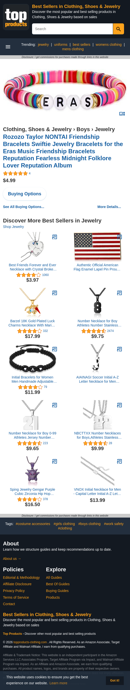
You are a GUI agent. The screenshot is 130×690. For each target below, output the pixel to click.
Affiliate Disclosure (17, 584)
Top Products (13, 634)
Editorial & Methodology (21, 578)
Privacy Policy (14, 591)
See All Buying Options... (23, 207)
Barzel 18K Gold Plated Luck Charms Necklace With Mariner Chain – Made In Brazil (32, 323)
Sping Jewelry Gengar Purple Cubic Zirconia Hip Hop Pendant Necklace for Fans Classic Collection (32, 491)
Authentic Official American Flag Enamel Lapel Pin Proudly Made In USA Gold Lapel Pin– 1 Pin (97, 267)
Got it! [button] (114, 680)
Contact (9, 604)
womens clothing (109, 45)
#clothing (65, 528)
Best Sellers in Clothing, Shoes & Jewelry (76, 6)
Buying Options (24, 193)
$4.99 (9, 180)
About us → (12, 559)
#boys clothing (89, 524)
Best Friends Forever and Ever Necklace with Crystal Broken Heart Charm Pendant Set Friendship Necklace (32, 267)
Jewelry (105, 129)
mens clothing (73, 49)
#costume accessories (33, 524)
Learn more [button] (58, 683)
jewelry (43, 45)
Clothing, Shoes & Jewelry (37, 129)
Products (53, 597)
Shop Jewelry (13, 227)
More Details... (109, 207)
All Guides (54, 578)
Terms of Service (16, 597)
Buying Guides (57, 591)
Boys (83, 129)
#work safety (114, 524)
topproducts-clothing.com (30, 642)
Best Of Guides (58, 584)
